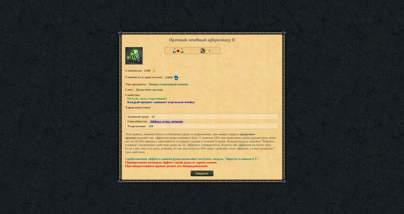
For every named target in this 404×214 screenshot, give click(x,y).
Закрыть (202, 173)
